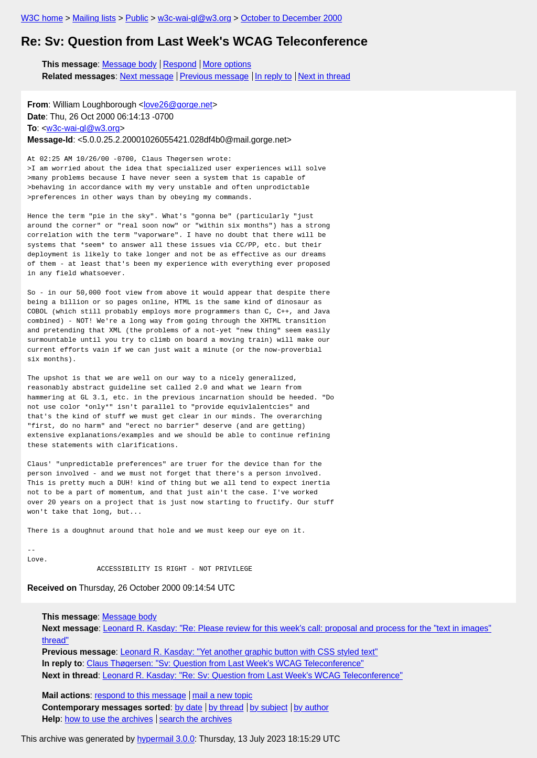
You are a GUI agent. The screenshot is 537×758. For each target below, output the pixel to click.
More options (227, 64)
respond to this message (140, 695)
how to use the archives (109, 718)
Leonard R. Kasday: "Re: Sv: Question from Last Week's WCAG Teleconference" (253, 675)
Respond (180, 64)
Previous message (214, 76)
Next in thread (324, 76)
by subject (268, 707)
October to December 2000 (291, 18)
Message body (129, 64)
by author (311, 707)
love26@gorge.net (178, 104)
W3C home (42, 18)
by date (188, 707)
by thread (226, 707)
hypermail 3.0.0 (165, 738)
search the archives (195, 718)
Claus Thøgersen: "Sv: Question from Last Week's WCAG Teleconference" (225, 663)
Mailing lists (94, 18)
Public (136, 18)
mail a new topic (222, 695)
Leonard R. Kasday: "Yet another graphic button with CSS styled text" (249, 651)
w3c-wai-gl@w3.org (194, 18)
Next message (147, 76)
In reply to (273, 76)
